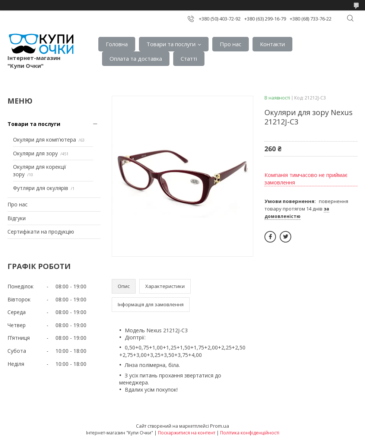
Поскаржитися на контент (186, 433)
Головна (117, 44)
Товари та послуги (171, 44)
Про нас (230, 44)
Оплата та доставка (136, 58)
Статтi (189, 58)
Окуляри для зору (35, 153)
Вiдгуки (16, 218)
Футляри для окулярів (40, 187)
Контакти (272, 44)
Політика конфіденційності (249, 433)
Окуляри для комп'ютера (44, 139)
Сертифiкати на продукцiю (40, 231)
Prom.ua (219, 425)
